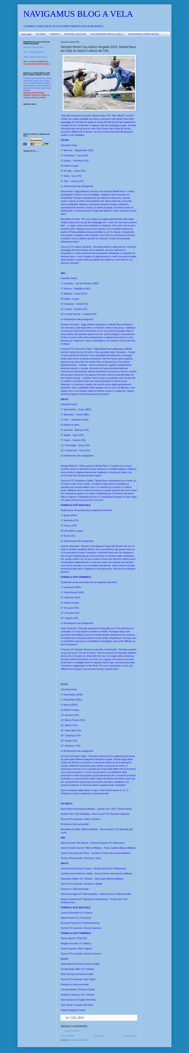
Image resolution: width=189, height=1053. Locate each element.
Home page (26, 34)
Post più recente (67, 1036)
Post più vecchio (130, 1036)
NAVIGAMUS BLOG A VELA (78, 14)
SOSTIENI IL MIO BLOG (75, 34)
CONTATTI (55, 34)
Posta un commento (72, 1031)
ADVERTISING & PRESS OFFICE (143, 34)
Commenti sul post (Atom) (78, 1040)
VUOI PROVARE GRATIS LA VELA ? (107, 34)
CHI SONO (41, 34)
